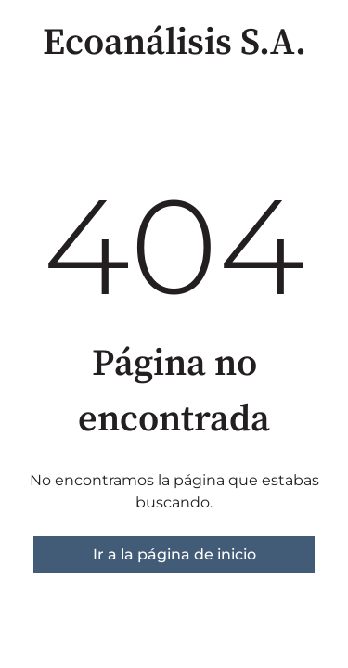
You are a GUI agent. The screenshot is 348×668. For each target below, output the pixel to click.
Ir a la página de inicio (174, 554)
